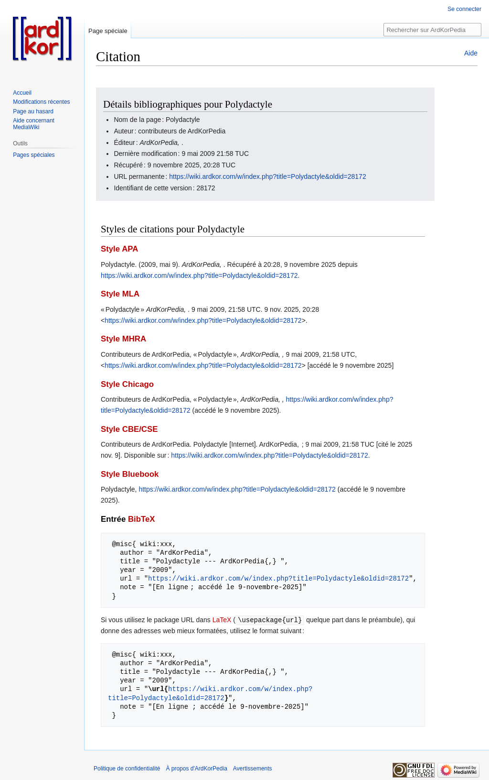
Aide (471, 53)
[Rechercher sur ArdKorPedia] (432, 29)
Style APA (119, 248)
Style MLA (120, 293)
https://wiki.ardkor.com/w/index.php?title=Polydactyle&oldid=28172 (267, 176)
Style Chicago (127, 384)
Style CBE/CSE (129, 429)
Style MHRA (123, 338)
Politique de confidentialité (127, 768)
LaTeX (222, 620)
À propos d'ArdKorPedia (196, 768)
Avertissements (252, 768)
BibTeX (141, 519)
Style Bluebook (130, 474)
